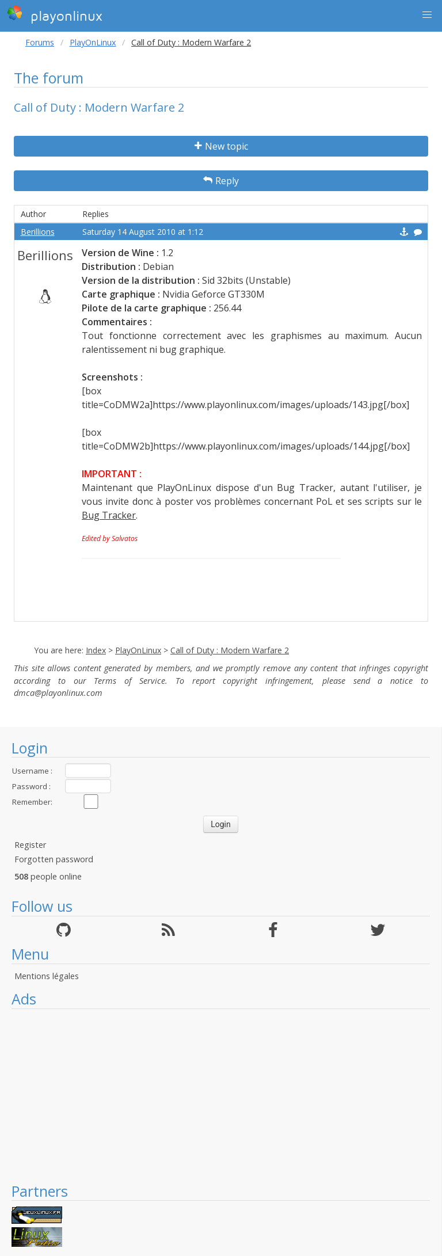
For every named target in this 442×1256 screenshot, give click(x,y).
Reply (221, 180)
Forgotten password (53, 859)
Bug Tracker (109, 515)
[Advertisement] (221, 1095)
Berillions (38, 231)
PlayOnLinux (93, 42)
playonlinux (54, 14)
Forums (39, 42)
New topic (221, 146)
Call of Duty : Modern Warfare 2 (229, 650)
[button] (427, 15)
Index (96, 650)
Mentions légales (46, 975)
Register (30, 844)
